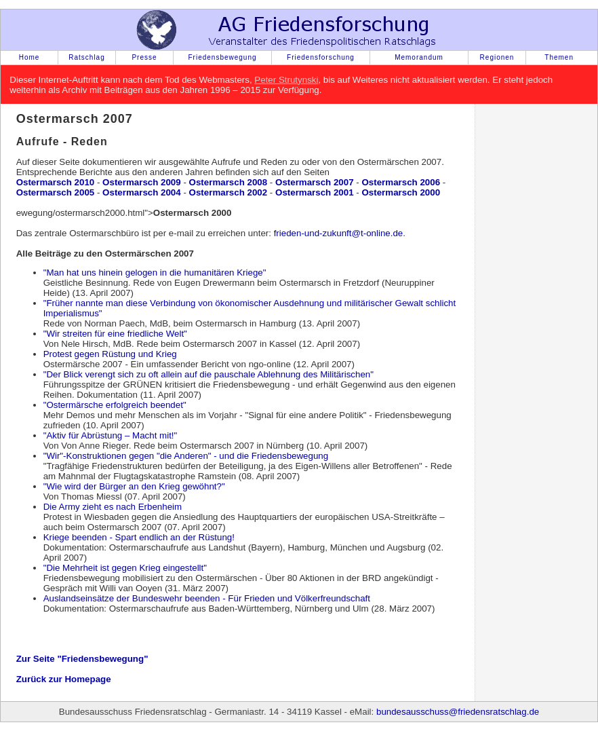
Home (29, 57)
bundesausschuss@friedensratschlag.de (457, 712)
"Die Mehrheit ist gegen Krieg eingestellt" (125, 568)
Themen (559, 57)
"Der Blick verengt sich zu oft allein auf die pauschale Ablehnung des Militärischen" (208, 374)
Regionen (497, 57)
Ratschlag (86, 57)
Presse (144, 57)
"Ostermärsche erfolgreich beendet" (114, 405)
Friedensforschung (321, 57)
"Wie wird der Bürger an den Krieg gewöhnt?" (134, 486)
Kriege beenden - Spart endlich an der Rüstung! (139, 537)
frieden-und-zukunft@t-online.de (338, 233)
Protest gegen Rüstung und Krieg (110, 354)
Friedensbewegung (222, 57)
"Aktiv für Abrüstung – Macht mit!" (110, 435)
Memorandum (419, 57)
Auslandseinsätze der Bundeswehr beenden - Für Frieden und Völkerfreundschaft (206, 598)
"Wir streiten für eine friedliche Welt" (115, 334)
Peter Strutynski (286, 80)
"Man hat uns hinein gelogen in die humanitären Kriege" (154, 272)
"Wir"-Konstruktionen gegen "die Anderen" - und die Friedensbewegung (186, 456)
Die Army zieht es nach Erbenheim (112, 507)
